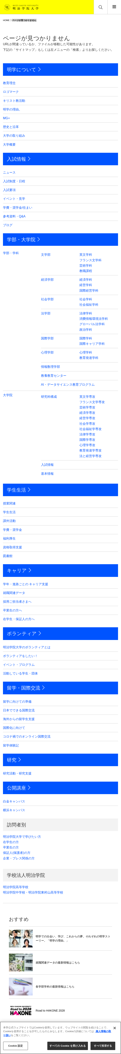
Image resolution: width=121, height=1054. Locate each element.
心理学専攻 (87, 445)
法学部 (45, 313)
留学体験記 (11, 745)
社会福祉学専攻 (90, 429)
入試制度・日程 (14, 181)
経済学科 (85, 279)
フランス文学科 (90, 260)
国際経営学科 (88, 290)
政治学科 (85, 329)
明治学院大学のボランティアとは (26, 647)
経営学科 (85, 285)
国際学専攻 (87, 439)
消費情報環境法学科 (93, 318)
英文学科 (85, 254)
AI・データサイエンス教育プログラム (68, 384)
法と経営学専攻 (90, 456)
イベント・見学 (14, 198)
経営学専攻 (87, 418)
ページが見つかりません (24, 20)
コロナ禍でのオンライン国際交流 (26, 736)
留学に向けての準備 (17, 701)
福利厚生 (9, 538)
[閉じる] (114, 1028)
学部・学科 (11, 253)
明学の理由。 (12, 109)
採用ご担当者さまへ (17, 601)
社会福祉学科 (88, 304)
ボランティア (22, 633)
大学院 (7, 395)
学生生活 (16, 490)
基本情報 (47, 473)
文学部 (45, 254)
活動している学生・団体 (20, 673)
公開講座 (16, 788)
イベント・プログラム (19, 664)
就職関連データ (14, 593)
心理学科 (85, 352)
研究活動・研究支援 (17, 773)
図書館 (7, 556)
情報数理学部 (50, 366)
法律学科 (85, 313)
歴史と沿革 (11, 127)
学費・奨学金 (12, 529)
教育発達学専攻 (90, 450)
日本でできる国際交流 (19, 710)
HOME (6, 20)
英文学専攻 (87, 396)
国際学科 (85, 338)
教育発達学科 (88, 357)
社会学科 (85, 299)
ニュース (9, 172)
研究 (11, 760)
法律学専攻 (87, 434)
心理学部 (47, 352)
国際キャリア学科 (92, 343)
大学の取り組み (14, 135)
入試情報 (16, 159)
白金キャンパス (14, 801)
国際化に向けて (14, 727)
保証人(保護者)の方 (16, 852)
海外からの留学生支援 (19, 719)
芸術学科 (85, 265)
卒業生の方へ (12, 610)
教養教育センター (53, 375)
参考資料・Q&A (14, 216)
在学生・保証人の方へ (19, 619)
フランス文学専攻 (92, 402)
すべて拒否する (103, 1045)
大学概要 (9, 144)
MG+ (6, 118)
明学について (21, 69)
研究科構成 (49, 396)
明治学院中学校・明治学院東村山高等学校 (33, 892)
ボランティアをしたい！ (20, 656)
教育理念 (9, 83)
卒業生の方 (11, 847)
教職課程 (85, 271)
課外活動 (9, 521)
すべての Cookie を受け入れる (68, 1045)
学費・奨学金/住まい (17, 207)
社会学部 (47, 299)
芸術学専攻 (87, 407)
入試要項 (9, 190)
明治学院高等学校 (15, 887)
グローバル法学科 (92, 324)
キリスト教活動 (14, 100)
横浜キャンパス (14, 810)
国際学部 (47, 338)
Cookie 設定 (15, 1045)
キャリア (17, 570)
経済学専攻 (87, 412)
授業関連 (9, 503)
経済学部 (47, 279)
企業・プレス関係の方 (19, 858)
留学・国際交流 (23, 688)
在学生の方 (11, 842)
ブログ (7, 225)
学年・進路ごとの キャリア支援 (25, 584)
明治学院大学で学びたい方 (22, 836)
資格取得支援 (12, 547)
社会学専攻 (87, 423)
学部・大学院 (21, 239)
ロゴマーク (11, 91)
